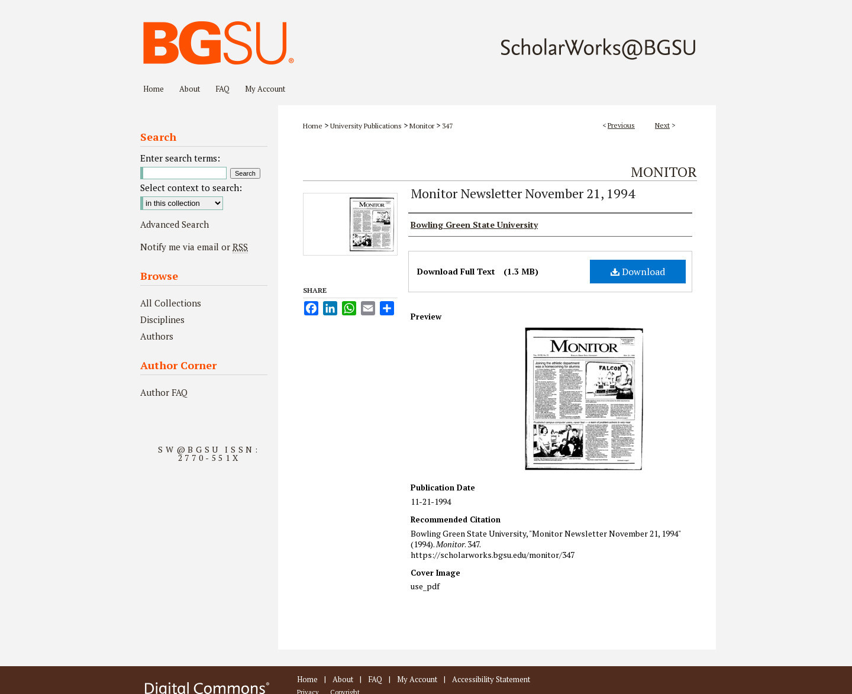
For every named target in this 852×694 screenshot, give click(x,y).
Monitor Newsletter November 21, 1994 (523, 193)
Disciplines (162, 319)
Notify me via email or (194, 247)
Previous (621, 125)
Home (312, 125)
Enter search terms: (180, 158)
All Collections (170, 303)
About (343, 679)
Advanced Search (174, 224)
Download (638, 271)
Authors (156, 336)
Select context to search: (191, 187)
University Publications (366, 125)
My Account (417, 679)
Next (662, 125)
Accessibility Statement (491, 679)
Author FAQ (164, 392)
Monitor (421, 125)
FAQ (375, 679)
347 (447, 125)
